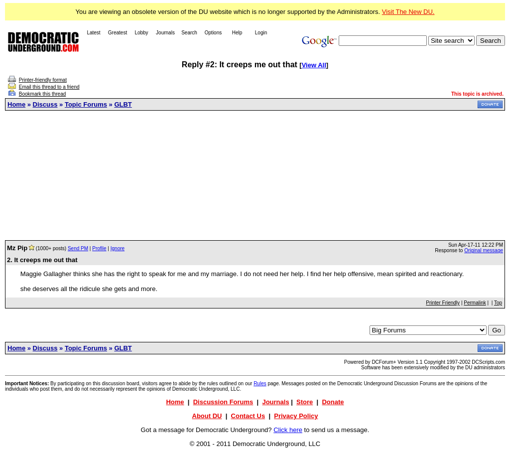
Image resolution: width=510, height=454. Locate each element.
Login (261, 32)
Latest (93, 32)
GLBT (122, 104)
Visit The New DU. (408, 11)
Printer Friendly (443, 302)
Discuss (45, 104)
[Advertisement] (255, 175)
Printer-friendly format (43, 80)
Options (213, 32)
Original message (483, 250)
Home (16, 104)
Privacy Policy (296, 416)
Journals (165, 32)
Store (304, 402)
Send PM (78, 248)
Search (189, 32)
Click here (287, 430)
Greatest (117, 32)
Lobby (141, 32)
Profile (99, 248)
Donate (333, 402)
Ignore (118, 248)
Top (498, 302)
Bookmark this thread (42, 94)
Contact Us (248, 416)
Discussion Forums (223, 402)
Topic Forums (86, 104)
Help (237, 32)
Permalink (475, 302)
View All (314, 65)
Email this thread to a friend (49, 87)
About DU (207, 416)
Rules (260, 383)
